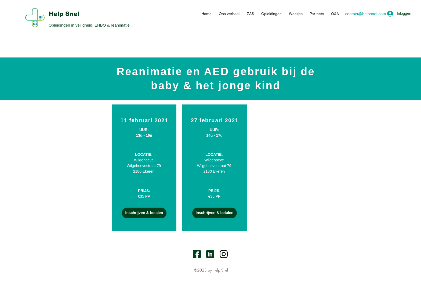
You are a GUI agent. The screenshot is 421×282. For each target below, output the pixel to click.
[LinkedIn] (210, 254)
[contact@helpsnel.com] (365, 13)
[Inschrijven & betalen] (144, 213)
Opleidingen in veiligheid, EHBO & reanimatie (89, 25)
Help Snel (64, 13)
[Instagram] (224, 254)
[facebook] (197, 254)
